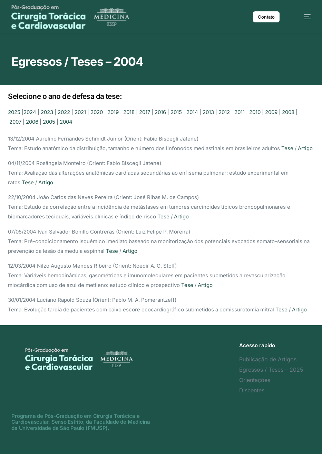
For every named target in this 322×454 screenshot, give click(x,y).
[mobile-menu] (301, 17)
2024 (29, 112)
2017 (144, 112)
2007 (15, 121)
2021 (80, 112)
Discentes (251, 390)
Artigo (305, 148)
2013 (208, 112)
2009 (271, 112)
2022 (64, 112)
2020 (96, 112)
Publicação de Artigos (267, 359)
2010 (255, 112)
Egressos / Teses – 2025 (271, 369)
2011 (239, 112)
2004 (66, 121)
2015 (176, 112)
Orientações (254, 379)
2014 (192, 112)
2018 (129, 112)
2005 (49, 121)
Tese (287, 148)
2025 (14, 112)
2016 (160, 112)
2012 (224, 112)
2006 (32, 121)
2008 (288, 112)
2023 (47, 112)
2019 (113, 112)
